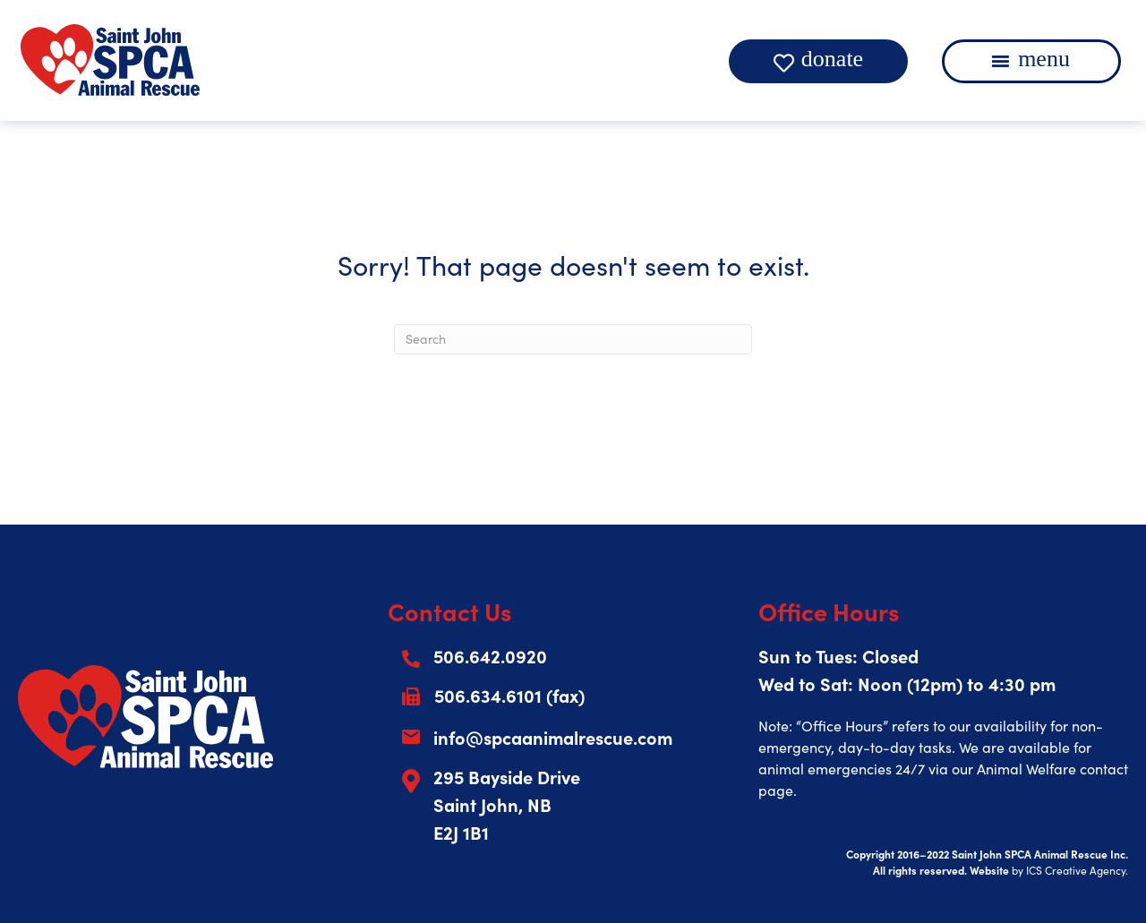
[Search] (573, 339)
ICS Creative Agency (1075, 870)
